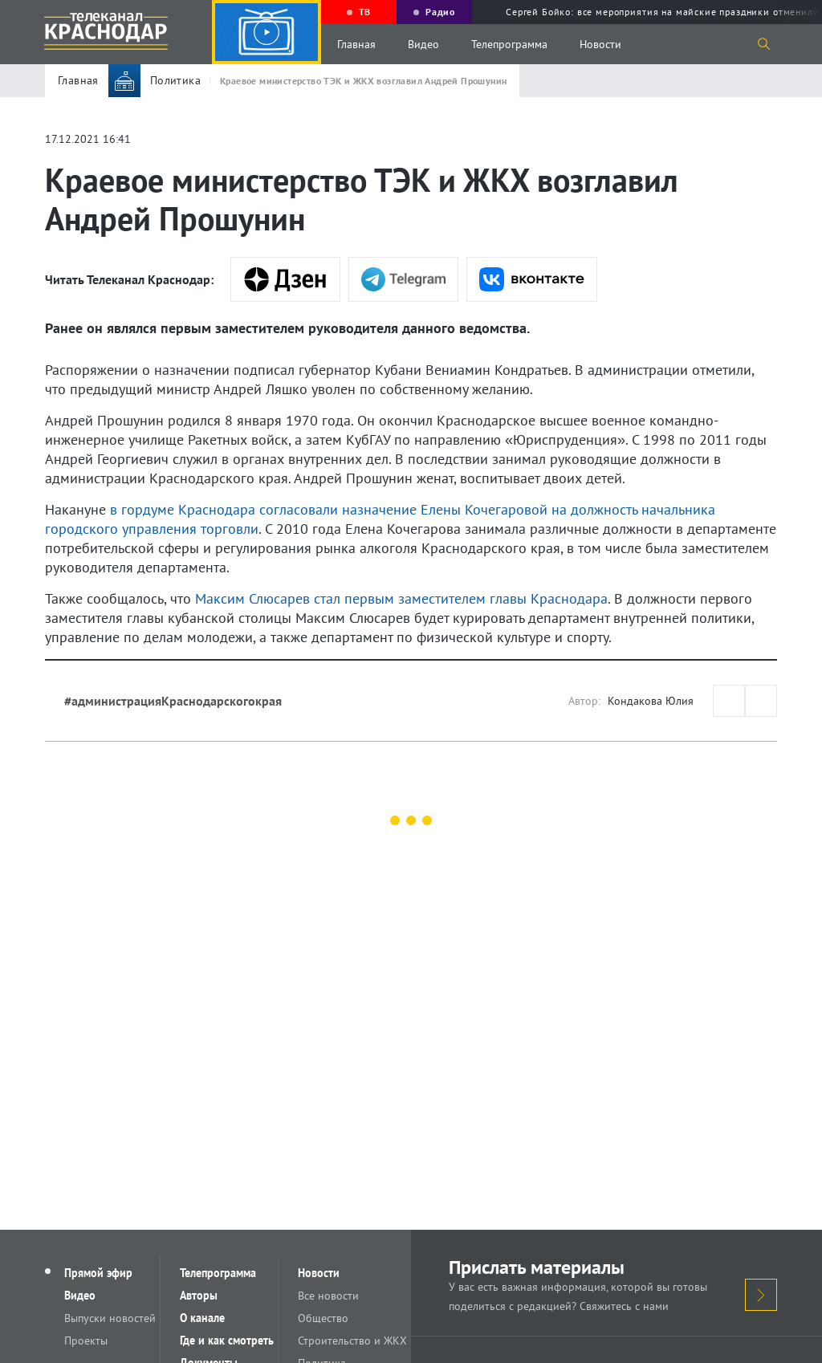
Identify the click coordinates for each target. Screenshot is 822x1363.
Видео (423, 44)
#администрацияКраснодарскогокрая (173, 701)
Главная (356, 44)
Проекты (86, 1340)
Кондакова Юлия (651, 701)
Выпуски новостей (110, 1318)
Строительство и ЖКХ (352, 1340)
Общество (323, 1318)
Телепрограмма (509, 44)
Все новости (328, 1295)
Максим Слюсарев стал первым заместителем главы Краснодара (401, 598)
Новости (600, 44)
